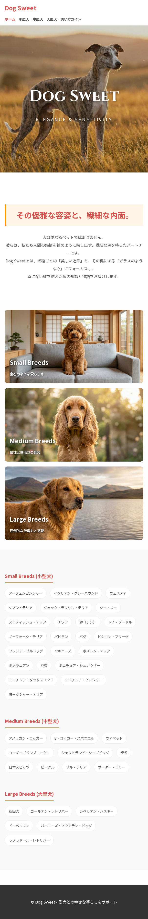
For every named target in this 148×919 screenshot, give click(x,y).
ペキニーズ (62, 650)
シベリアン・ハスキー (97, 811)
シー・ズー (108, 607)
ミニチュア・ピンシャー (83, 679)
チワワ (63, 622)
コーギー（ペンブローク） (29, 752)
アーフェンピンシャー (25, 593)
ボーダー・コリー (111, 767)
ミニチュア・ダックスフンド (31, 679)
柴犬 (123, 752)
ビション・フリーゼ (113, 636)
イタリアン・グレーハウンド (76, 593)
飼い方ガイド (71, 19)
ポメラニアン (19, 665)
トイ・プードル (120, 622)
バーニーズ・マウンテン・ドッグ (66, 825)
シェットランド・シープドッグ (85, 752)
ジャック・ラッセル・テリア (66, 607)
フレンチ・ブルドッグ (26, 650)
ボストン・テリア (96, 650)
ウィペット (114, 738)
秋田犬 (14, 811)
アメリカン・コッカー (26, 738)
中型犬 (38, 19)
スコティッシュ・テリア (27, 622)
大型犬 (52, 19)
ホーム (10, 19)
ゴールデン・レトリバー (49, 811)
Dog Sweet (20, 7)
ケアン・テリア (20, 607)
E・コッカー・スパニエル (74, 738)
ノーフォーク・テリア (26, 636)
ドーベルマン (19, 825)
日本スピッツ (19, 767)
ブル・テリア (76, 767)
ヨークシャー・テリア (26, 694)
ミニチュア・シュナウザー (79, 665)
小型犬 (24, 19)
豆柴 (44, 665)
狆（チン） (87, 622)
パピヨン (61, 636)
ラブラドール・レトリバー (29, 840)
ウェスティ (117, 593)
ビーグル (47, 767)
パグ (82, 636)
